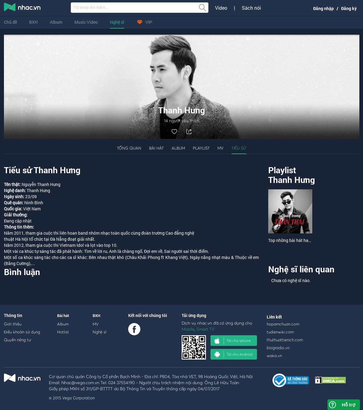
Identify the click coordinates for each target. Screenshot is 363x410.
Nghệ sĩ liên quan (301, 269)
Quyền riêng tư (17, 339)
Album (56, 22)
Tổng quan (129, 148)
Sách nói (251, 8)
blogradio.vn (278, 347)
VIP (144, 22)
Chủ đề (10, 22)
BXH (33, 22)
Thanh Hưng (291, 179)
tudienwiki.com (280, 331)
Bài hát (156, 148)
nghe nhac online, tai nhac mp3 (22, 8)
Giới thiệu (13, 324)
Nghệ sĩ (117, 22)
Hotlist (63, 331)
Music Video (86, 22)
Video (221, 8)
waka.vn (274, 355)
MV (220, 148)
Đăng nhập (323, 8)
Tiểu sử (238, 148)
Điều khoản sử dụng (22, 331)
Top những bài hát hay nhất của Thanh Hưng (310, 240)
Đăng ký (349, 8)
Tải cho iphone (232, 340)
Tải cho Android (233, 354)
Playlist (201, 148)
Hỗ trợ (348, 404)
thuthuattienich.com (285, 339)
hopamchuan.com (283, 324)
